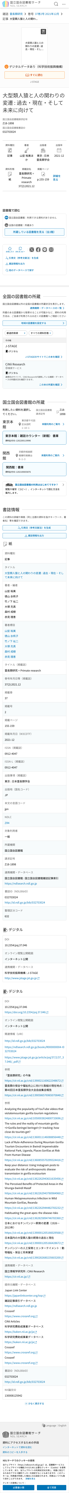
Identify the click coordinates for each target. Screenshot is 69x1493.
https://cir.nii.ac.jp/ (18, 1276)
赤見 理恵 (10, 657)
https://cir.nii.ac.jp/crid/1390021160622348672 (34, 1080)
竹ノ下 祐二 (11, 641)
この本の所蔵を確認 (51, 385)
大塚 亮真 (10, 646)
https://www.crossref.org (21, 1316)
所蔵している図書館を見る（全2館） (34, 232)
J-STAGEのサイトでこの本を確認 (44, 357)
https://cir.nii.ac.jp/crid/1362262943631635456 (34, 1179)
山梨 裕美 (10, 631)
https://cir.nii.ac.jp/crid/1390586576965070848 (34, 1095)
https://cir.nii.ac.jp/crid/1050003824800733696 (34, 1118)
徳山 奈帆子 (11, 636)
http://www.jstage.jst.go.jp (22, 978)
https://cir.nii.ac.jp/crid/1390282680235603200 (34, 1257)
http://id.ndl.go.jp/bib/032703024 (25, 902)
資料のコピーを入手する (15, 1452)
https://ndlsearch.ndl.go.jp (21, 883)
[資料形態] (41, 333)
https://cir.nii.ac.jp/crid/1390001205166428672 (34, 1243)
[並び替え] (16, 333)
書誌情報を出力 (15, 263)
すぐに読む (34, 75)
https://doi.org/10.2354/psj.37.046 (27, 1012)
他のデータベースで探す (19, 270)
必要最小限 (18, 1487)
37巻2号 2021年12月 (47, 14)
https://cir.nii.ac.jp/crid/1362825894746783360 (34, 1218)
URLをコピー (20, 250)
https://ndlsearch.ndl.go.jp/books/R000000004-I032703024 (34, 1049)
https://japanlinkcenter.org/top (25, 1295)
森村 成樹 (10, 651)
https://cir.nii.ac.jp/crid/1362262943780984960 (34, 1193)
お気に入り (10, 250)
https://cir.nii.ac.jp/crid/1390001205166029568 (34, 1233)
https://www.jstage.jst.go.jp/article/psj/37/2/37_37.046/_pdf (34, 1059)
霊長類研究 (16, 14)
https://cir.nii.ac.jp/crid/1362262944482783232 (34, 1208)
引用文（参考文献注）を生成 (21, 258)
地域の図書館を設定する (43, 323)
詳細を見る (57, 177)
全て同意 (51, 1487)
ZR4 (7, 823)
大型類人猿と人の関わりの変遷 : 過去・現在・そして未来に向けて (34, 575)
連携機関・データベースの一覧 (47, 308)
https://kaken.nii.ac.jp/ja (21, 1332)
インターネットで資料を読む (17, 1447)
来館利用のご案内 (53, 424)
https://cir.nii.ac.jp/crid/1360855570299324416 (34, 1160)
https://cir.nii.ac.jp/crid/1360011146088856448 (34, 1137)
